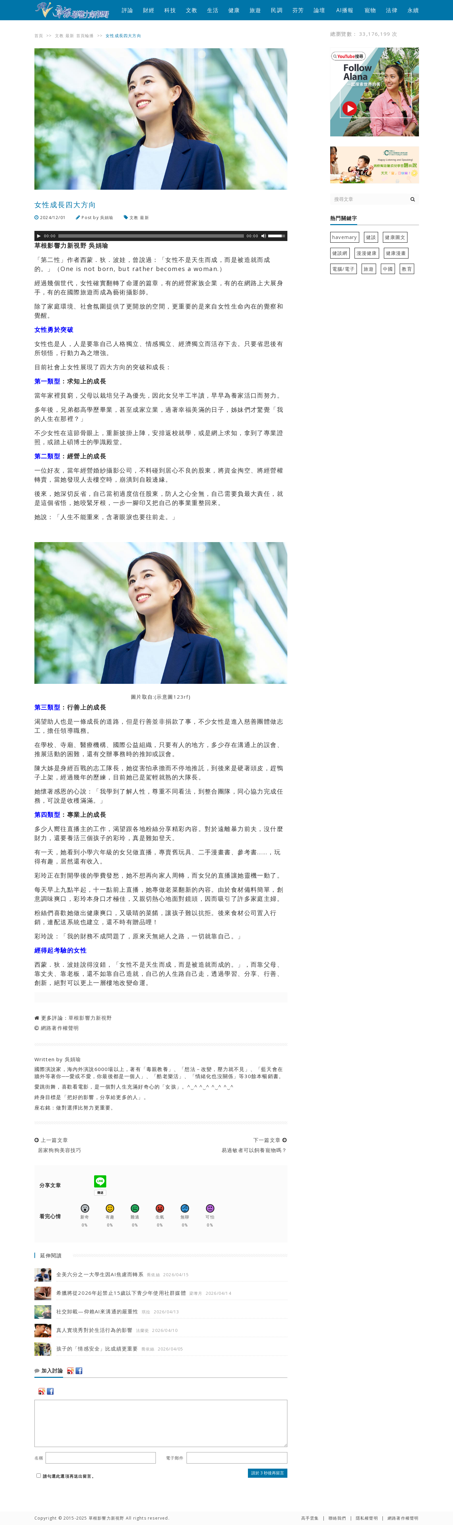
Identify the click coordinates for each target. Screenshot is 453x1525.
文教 (191, 10)
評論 (127, 10)
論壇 (319, 10)
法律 (391, 10)
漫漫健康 (367, 253)
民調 (276, 10)
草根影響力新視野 (90, 1017)
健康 (234, 10)
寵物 (370, 10)
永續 (413, 10)
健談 (371, 237)
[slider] (151, 236)
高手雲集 (310, 1518)
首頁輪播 (85, 35)
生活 (213, 10)
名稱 (38, 1458)
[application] (160, 236)
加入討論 (48, 1371)
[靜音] (263, 236)
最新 (69, 35)
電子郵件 (175, 1458)
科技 (170, 10)
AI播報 (345, 10)
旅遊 (255, 10)
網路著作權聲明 (60, 1027)
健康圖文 (395, 237)
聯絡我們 (337, 1518)
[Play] (38, 236)
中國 (388, 269)
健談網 (340, 253)
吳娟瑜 (107, 217)
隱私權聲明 (367, 1518)
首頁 (38, 35)
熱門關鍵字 (343, 218)
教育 (407, 269)
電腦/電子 (343, 269)
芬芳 (298, 10)
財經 (148, 10)
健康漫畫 (396, 253)
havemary (344, 237)
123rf (181, 696)
